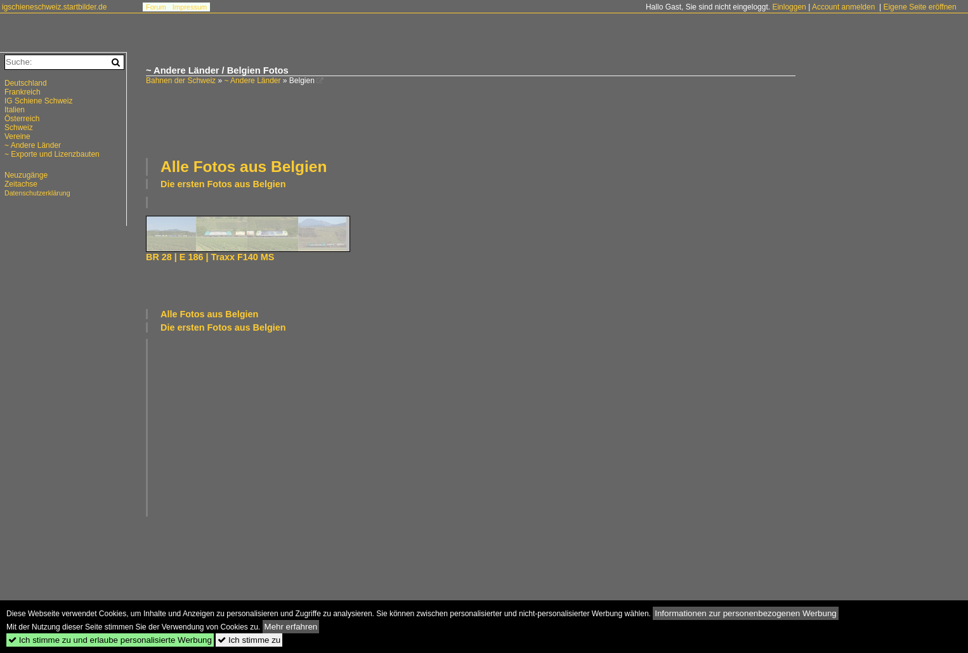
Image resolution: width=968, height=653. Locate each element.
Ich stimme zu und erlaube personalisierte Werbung (110, 640)
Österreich (21, 118)
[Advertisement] (470, 119)
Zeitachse (20, 184)
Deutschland (25, 83)
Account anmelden (843, 7)
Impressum (190, 7)
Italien (14, 109)
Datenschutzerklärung (37, 193)
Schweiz (18, 127)
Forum (156, 7)
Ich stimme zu (249, 640)
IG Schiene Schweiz (38, 100)
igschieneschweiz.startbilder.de (54, 7)
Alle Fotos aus (243, 166)
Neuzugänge (26, 175)
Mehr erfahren (291, 626)
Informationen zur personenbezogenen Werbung (746, 613)
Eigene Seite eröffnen (919, 7)
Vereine (17, 136)
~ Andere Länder (252, 80)
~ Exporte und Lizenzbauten (52, 154)
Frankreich (22, 92)
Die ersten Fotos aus (223, 184)
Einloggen (789, 7)
